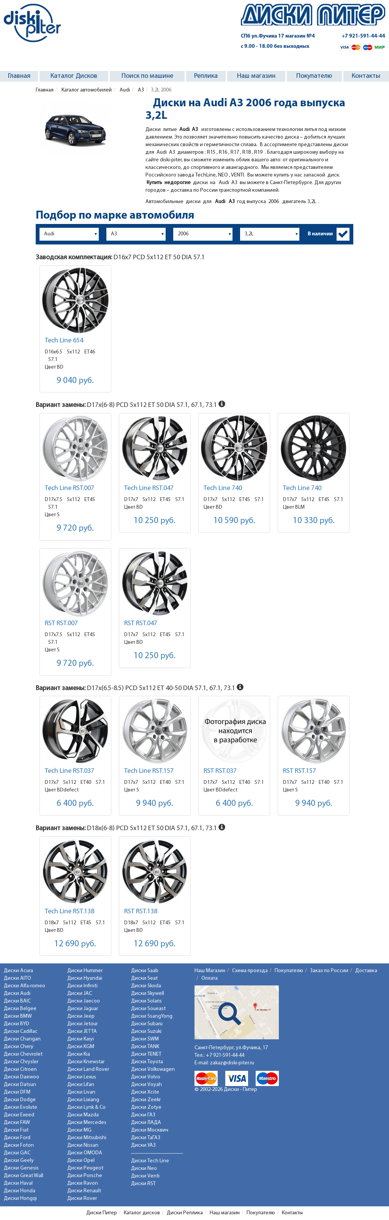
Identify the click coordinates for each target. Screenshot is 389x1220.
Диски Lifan (80, 1085)
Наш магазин (256, 76)
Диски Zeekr (146, 1100)
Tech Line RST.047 (149, 488)
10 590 (234, 521)
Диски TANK (145, 1047)
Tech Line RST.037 (69, 771)
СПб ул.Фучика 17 (278, 36)
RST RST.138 (140, 911)
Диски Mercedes (86, 1122)
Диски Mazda (83, 1115)
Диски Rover (82, 1198)
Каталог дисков (142, 1213)
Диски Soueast (148, 1009)
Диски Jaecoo (83, 1001)
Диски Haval (18, 1183)
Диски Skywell (147, 993)
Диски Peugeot (85, 1168)
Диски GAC (17, 1153)
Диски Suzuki (146, 1031)
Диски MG (79, 1130)
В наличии (320, 234)
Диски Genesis (21, 1168)
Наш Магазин (209, 971)
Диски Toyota (147, 1062)
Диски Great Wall (23, 1176)
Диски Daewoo (21, 1077)
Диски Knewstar (85, 1062)
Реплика (206, 76)
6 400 (75, 803)
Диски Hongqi (20, 1198)
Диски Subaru (147, 1024)
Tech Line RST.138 (69, 911)
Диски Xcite (145, 1092)
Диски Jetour (82, 1024)
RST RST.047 (140, 623)
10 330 (314, 521)
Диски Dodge (20, 1100)
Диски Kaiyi (80, 1039)
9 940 (154, 803)
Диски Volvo (145, 1077)
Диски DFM (17, 1092)
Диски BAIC (17, 1001)
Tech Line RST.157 (149, 771)
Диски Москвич (149, 1130)
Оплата (209, 978)
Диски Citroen (20, 1069)
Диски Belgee (20, 1009)
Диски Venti (145, 1176)
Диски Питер (101, 1213)
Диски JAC (79, 993)
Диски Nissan (82, 1145)
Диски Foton (19, 1145)
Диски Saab (144, 971)
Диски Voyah (146, 1085)
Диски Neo (144, 1168)
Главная (19, 76)
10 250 (155, 521)
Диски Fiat (16, 1130)
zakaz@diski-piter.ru (232, 1063)
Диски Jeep (81, 1016)
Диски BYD (16, 1024)
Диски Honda (19, 1191)
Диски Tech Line (150, 1161)
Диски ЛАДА (146, 1122)
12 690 (75, 944)
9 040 (75, 381)
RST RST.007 (61, 623)
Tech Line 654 (64, 340)
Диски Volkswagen (153, 1069)
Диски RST (143, 1184)
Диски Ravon (82, 1183)
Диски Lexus (81, 1077)
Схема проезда (250, 971)
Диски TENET (146, 1054)
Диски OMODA (84, 1153)
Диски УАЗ (143, 1145)
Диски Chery (18, 1047)
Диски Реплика (185, 1213)
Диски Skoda (146, 986)
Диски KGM (80, 1047)
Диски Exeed (19, 1115)
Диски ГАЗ (143, 1115)
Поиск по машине (147, 76)
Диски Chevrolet (23, 1054)
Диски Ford (17, 1138)
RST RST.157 (299, 771)
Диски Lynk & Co (86, 1107)
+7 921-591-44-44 (363, 36)
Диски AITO (17, 978)
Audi (124, 90)
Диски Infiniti (82, 986)
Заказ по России (329, 971)
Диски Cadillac (21, 1031)
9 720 (75, 528)
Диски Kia (78, 1054)
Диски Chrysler (21, 1062)
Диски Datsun (20, 1085)
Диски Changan (22, 1039)
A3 (140, 90)
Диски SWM (145, 1039)
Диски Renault (84, 1191)
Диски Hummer (85, 971)
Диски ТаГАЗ (145, 1138)
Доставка (366, 971)
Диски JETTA (82, 1031)
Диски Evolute (20, 1107)
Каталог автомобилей (86, 90)
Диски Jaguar (82, 1009)
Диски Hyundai (84, 978)
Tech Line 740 (223, 488)
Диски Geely (19, 1160)
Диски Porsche (84, 1176)
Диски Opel (81, 1160)
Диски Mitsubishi (86, 1138)
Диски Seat (144, 978)
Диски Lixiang (83, 1100)
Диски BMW (18, 1016)
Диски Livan (81, 1092)
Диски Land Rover (88, 1069)
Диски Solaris (146, 1001)
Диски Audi (17, 993)
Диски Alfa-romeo (24, 986)
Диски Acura (18, 971)
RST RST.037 (220, 771)
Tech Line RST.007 (69, 488)
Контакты (366, 76)
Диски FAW (17, 1122)
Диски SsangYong (151, 1016)
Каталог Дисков (74, 76)
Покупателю (314, 76)
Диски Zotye (146, 1107)
